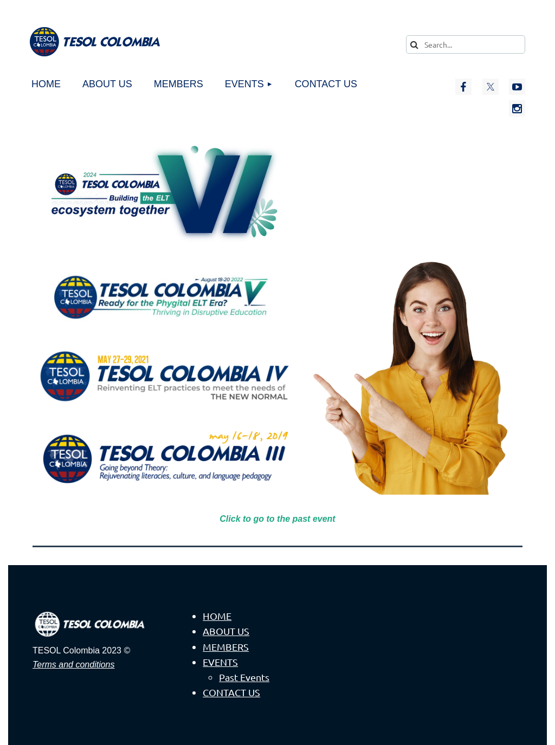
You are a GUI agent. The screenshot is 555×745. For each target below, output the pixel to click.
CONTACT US (231, 692)
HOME (217, 615)
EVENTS (220, 662)
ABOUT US (226, 631)
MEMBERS (226, 646)
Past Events (244, 677)
